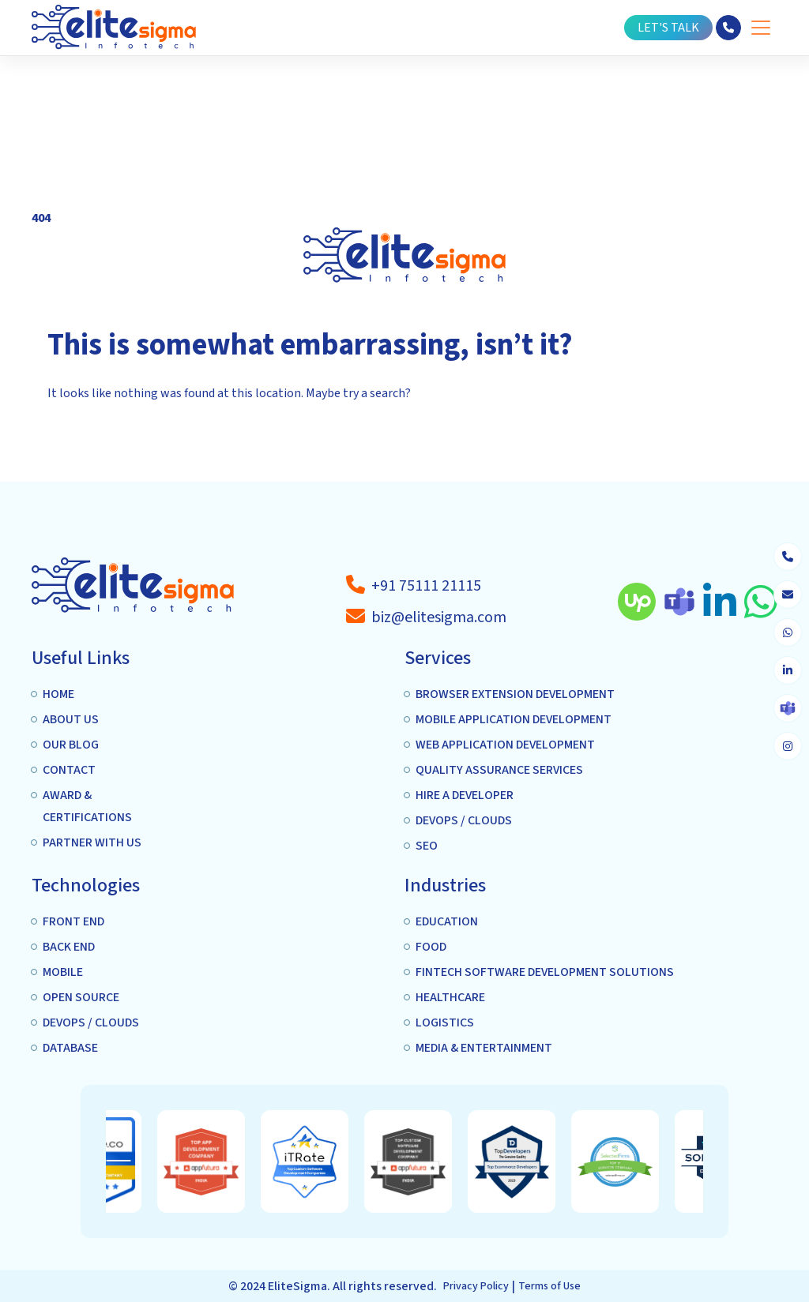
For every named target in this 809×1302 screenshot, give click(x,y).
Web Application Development (505, 745)
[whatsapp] (787, 632)
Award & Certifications (87, 807)
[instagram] (787, 746)
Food (431, 947)
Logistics (445, 1023)
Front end (73, 922)
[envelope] (787, 594)
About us (71, 720)
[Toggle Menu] (760, 28)
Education (447, 922)
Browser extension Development (515, 695)
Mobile (63, 972)
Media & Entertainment (484, 1048)
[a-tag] (426, 585)
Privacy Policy (476, 1286)
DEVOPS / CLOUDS (464, 821)
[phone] (787, 556)
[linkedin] (787, 670)
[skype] (787, 708)
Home (58, 695)
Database (70, 1048)
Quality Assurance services (499, 770)
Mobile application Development (513, 720)
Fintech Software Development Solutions (545, 972)
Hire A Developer (465, 796)
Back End (69, 947)
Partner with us (92, 843)
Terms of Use (549, 1286)
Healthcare (450, 998)
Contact (69, 770)
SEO (427, 846)
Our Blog (71, 745)
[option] (236, 1161)
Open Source (81, 998)
